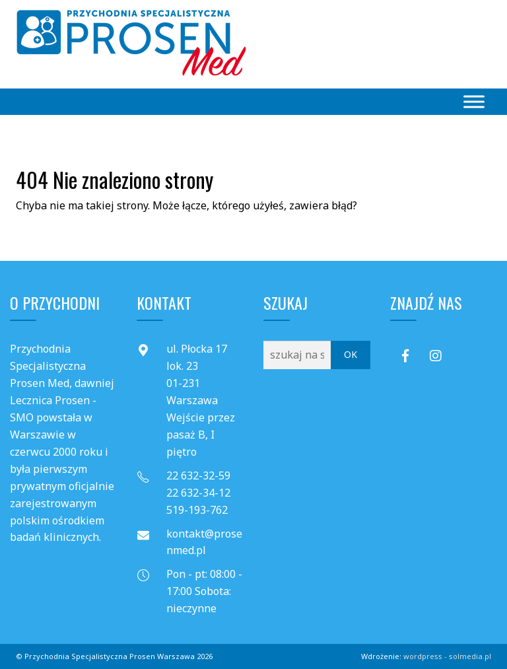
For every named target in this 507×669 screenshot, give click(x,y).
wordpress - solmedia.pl (447, 656)
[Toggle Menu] (474, 101)
